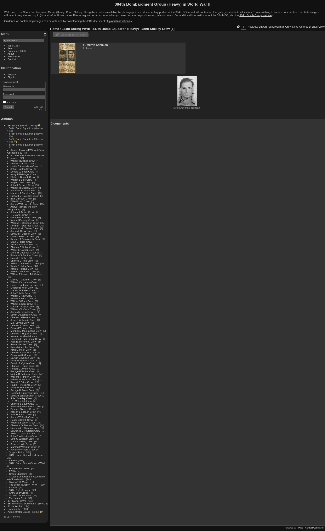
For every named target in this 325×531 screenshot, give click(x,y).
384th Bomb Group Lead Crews (26, 455)
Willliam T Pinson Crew (23, 376)
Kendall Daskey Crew (22, 220)
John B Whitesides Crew (24, 436)
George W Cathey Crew (23, 217)
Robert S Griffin (19, 258)
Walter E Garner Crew (22, 249)
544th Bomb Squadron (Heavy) (26, 128)
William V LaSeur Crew (23, 309)
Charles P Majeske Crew (24, 333)
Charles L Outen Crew (23, 366)
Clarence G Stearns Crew (24, 425)
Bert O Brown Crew (21, 198)
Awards (13, 487)
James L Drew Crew (21, 231)
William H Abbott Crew (23, 160)
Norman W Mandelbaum (24, 336)
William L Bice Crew (21, 179)
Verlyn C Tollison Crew (23, 433)
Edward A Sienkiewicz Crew (26, 406)
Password (8, 94)
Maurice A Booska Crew (23, 193)
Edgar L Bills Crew (20, 182)
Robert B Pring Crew (22, 382)
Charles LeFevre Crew (23, 317)
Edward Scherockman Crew (26, 395)
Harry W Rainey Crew (22, 387)
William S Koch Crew (22, 301)
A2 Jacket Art (15, 506)
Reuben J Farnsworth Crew (25, 239)
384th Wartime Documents (22, 503)
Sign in (11, 77)
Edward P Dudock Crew (23, 233)
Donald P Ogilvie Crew (23, 363)
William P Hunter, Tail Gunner (26, 274)
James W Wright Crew (23, 449)
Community (14, 509)
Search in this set (73, 35)
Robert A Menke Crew (22, 347)
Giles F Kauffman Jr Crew (24, 285)
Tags (10, 45)
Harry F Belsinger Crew (23, 174)
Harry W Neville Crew (22, 360)
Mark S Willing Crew (22, 441)
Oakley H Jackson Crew (24, 279)
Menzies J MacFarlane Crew (26, 330)
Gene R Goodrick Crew (23, 252)
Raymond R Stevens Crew (25, 428)
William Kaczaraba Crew (24, 282)
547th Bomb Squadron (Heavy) (26, 144)
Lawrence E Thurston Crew (25, 430)
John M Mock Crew (21, 349)
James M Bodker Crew (23, 190)
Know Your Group (18, 492)
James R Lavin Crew (22, 312)
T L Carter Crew (19, 214)
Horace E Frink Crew (22, 244)
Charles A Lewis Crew (22, 325)
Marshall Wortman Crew (24, 446)
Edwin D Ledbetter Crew (24, 314)
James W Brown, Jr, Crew (25, 204)
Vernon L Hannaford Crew (25, 263)
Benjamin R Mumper (22, 355)
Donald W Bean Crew (22, 171)
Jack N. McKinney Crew (23, 341)
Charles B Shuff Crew (22, 403)
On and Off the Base (20, 495)
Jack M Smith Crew (21, 414)
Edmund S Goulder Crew (24, 255)
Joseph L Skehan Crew (23, 411)
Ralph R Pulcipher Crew (24, 384)
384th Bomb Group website (255, 15)
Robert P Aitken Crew (22, 163)
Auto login (10, 102)
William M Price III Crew (23, 379)
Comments (13, 51)
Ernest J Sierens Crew (23, 409)
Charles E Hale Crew (22, 260)
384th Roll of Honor (19, 490)
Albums (7, 119)
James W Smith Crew (22, 417)
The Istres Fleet (17, 498)
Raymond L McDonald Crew (26, 339)
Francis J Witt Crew (21, 444)
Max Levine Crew (20, 322)
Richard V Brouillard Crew (25, 196)
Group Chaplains (18, 473)
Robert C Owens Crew (23, 368)
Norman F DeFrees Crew (24, 225)
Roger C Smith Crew (22, 419)
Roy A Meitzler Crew (22, 344)
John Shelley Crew (21, 398)
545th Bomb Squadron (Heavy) (26, 133)
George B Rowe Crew (22, 390)
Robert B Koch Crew (22, 298)
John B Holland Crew (22, 268)
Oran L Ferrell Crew (21, 241)
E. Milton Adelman (22, 401)
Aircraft (13, 460)
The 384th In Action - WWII (23, 484)
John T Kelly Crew (20, 293)
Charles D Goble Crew (23, 247)
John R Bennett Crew (22, 185)
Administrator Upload (19, 511)
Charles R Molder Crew (23, 352)
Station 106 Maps (18, 482)
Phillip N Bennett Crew (23, 177)
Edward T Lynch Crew (22, 328)
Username (8, 86)
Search (11, 48)
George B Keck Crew (22, 287)
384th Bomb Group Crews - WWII (27, 463)
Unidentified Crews (19, 468)
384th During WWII (18, 125)
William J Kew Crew (21, 295)
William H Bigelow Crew (23, 187)
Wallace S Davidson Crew (25, 222)
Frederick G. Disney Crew (25, 228)
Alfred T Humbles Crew (23, 271)
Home (54, 29)
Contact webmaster (314, 527)
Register (12, 74)
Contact (12, 59)
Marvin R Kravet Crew (22, 306)
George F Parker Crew (23, 371)
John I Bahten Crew (21, 169)
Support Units (16, 452)
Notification (14, 56)
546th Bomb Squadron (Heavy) (26, 139)
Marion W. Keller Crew (23, 290)
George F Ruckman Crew (24, 393)
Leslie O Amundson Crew (24, 166)
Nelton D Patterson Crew (24, 374)
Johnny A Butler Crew (22, 212)
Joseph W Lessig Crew (23, 320)
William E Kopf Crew (22, 303)
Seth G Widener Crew (22, 438)
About (11, 53)
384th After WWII (17, 500)
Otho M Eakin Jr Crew (22, 236)
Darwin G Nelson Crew (23, 357)
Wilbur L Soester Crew (23, 422)
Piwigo (300, 527)
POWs (12, 471)
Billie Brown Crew (20, 201)
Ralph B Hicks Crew (21, 266)
